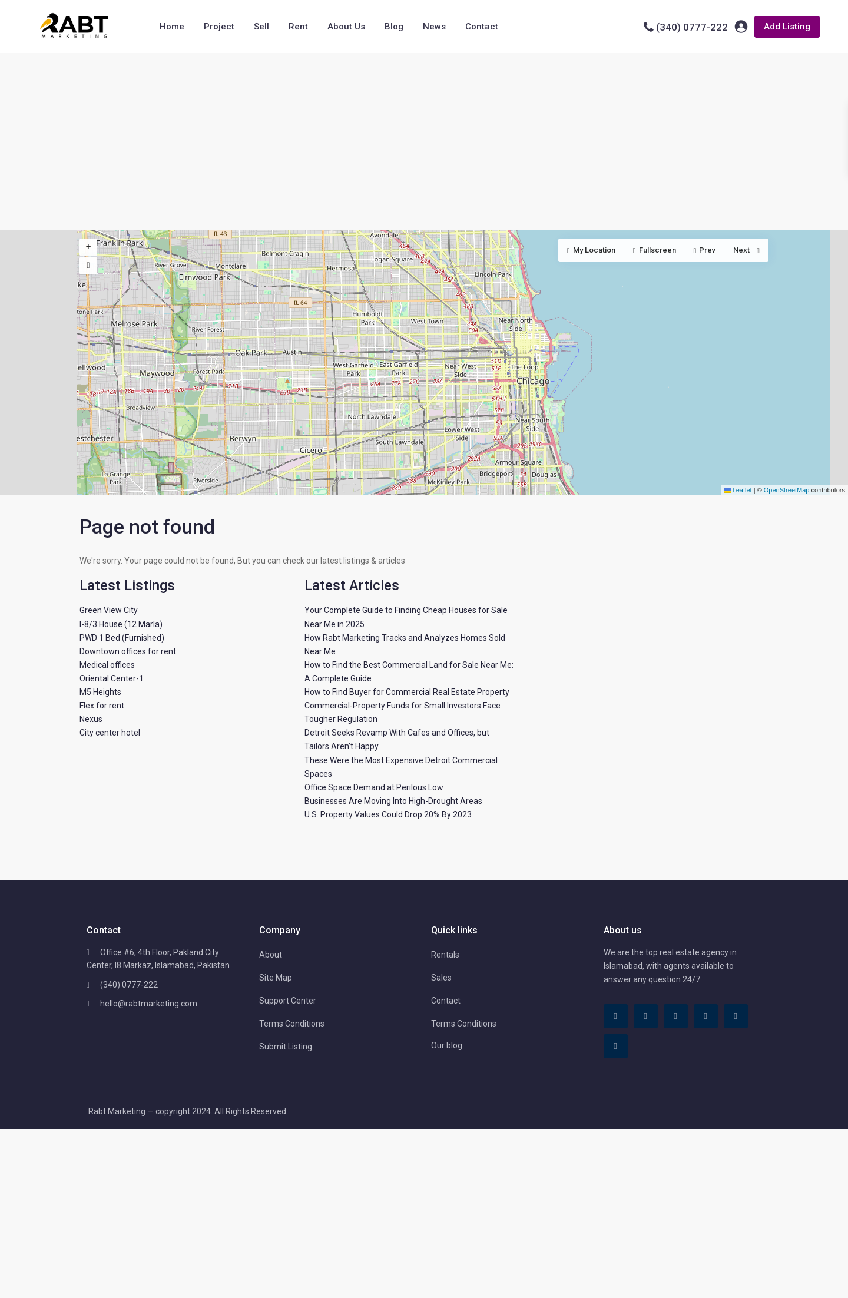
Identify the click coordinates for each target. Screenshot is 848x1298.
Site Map (275, 977)
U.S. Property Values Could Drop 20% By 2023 (388, 814)
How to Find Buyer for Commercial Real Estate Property (406, 692)
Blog (394, 26)
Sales (441, 977)
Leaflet (738, 490)
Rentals (445, 954)
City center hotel (110, 732)
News (434, 26)
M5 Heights (100, 692)
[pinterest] (706, 1016)
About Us (346, 26)
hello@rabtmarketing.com (148, 1003)
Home (172, 26)
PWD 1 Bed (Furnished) (122, 638)
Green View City (109, 610)
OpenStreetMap (787, 490)
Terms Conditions (291, 1023)
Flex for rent (102, 705)
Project (219, 26)
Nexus (91, 719)
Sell (261, 26)
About (270, 954)
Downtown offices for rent (128, 651)
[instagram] (616, 1046)
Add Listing (787, 26)
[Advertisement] (424, 141)
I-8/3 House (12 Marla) (121, 624)
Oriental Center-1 (112, 678)
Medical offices (107, 665)
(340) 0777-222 (692, 27)
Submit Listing (285, 1046)
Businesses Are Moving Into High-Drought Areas (393, 801)
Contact (481, 26)
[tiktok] (646, 1016)
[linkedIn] (676, 1016)
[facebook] (616, 1016)
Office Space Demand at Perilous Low (373, 787)
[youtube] (736, 1016)
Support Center (287, 1000)
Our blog (446, 1045)
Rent (298, 26)
